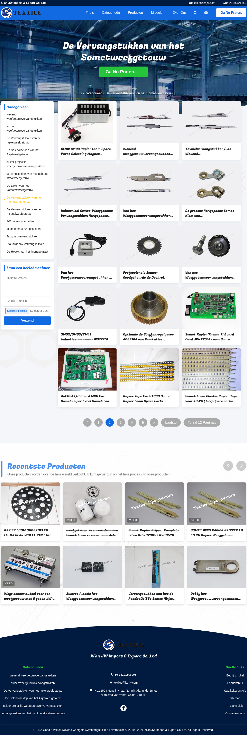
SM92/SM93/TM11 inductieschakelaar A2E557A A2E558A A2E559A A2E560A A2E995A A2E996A (84, 337)
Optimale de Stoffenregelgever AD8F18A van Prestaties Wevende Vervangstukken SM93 (149, 337)
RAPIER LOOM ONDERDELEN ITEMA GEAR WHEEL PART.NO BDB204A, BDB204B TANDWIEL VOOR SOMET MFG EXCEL (29, 533)
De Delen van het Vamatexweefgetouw (20, 188)
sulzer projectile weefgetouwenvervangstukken (26, 164)
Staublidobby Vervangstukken (25, 244)
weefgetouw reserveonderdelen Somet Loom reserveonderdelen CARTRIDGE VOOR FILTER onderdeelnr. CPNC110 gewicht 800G (92, 533)
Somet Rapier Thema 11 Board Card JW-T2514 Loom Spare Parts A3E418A (209, 337)
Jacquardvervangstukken (22, 236)
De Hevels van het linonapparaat (27, 251)
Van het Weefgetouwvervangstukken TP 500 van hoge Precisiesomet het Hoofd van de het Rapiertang (148, 213)
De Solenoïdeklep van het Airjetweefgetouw (23, 152)
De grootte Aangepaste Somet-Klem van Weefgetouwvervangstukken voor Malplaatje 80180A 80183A (211, 213)
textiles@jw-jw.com (203, 3)
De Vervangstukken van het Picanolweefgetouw (24, 211)
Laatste (171, 423)
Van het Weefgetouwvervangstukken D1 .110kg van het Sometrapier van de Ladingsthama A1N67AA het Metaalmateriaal (87, 275)
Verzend (27, 320)
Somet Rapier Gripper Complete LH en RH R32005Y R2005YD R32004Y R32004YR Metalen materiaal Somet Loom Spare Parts (153, 533)
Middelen (157, 12)
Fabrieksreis (235, 683)
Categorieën (111, 12)
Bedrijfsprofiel (235, 675)
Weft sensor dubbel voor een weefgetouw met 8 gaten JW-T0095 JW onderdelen (28, 596)
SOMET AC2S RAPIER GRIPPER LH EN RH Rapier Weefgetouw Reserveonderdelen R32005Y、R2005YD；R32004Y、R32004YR (217, 533)
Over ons (179, 12)
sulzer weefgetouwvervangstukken (24, 128)
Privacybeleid (235, 705)
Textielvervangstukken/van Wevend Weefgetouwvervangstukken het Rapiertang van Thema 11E (210, 151)
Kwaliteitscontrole (235, 690)
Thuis (90, 12)
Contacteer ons (235, 713)
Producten (135, 12)
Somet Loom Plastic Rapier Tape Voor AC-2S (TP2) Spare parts (211, 399)
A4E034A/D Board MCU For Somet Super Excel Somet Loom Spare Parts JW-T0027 (86, 399)
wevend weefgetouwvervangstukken (24, 116)
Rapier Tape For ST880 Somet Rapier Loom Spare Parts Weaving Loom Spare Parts (147, 399)
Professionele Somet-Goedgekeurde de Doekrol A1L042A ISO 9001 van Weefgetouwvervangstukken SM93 (147, 275)
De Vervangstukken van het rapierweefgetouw (24, 140)
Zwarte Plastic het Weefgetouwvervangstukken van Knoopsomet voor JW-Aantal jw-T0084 (90, 596)
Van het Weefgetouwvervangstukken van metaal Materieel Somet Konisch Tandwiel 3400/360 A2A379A (209, 275)
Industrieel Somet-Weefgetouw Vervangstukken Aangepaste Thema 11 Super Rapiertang (87, 213)
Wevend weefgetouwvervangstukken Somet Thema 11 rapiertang (146, 151)
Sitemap (235, 698)
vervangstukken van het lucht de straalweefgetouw (27, 176)
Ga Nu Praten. (231, 12)
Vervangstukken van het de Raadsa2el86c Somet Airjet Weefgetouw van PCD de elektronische (150, 596)
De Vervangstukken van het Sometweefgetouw (24, 199)
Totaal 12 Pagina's (202, 423)
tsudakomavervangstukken (24, 228)
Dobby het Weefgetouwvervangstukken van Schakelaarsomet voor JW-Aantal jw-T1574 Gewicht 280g (216, 596)
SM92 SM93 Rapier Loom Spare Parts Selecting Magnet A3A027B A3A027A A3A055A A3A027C (86, 151)
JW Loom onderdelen (20, 221)
